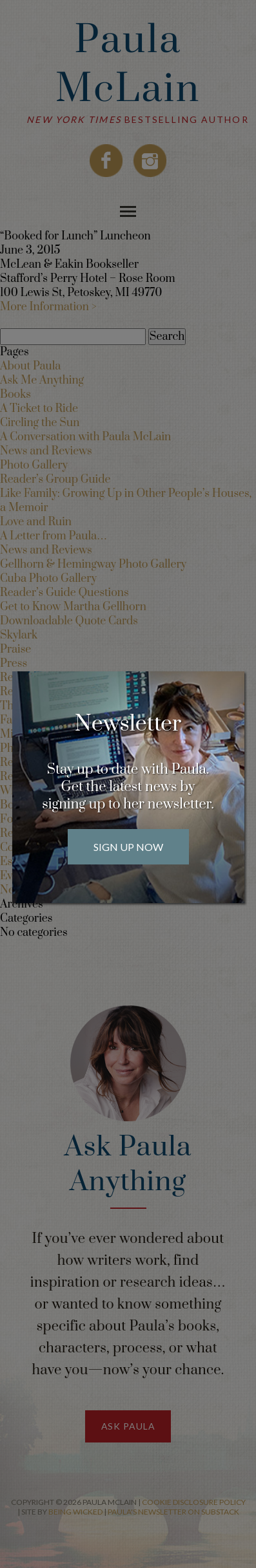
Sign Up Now (128, 847)
